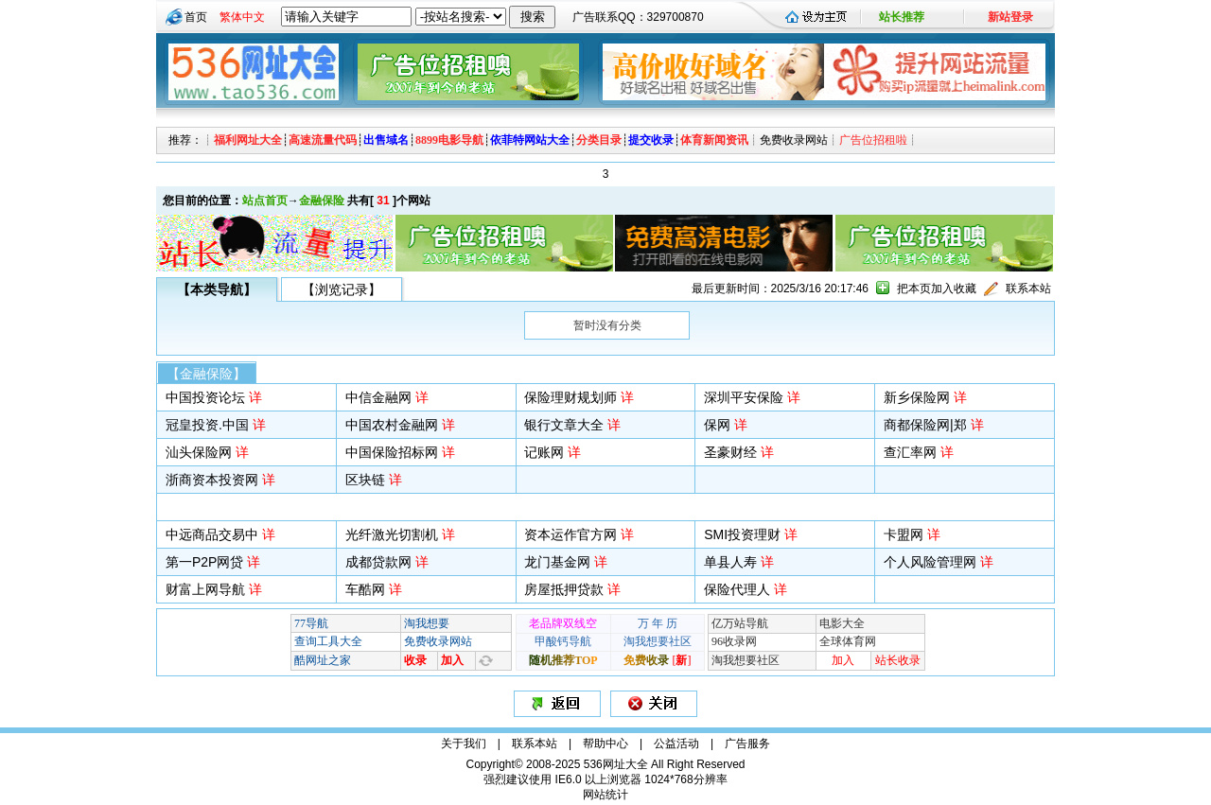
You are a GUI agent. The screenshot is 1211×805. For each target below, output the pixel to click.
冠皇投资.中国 (207, 424)
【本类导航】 (216, 289)
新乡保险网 (917, 397)
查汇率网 (910, 452)
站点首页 (265, 200)
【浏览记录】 (341, 289)
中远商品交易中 (212, 534)
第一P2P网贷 (204, 561)
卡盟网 (903, 534)
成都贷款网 (378, 561)
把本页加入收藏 (936, 288)
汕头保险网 (199, 452)
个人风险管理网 (930, 561)
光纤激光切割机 (391, 534)
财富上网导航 (205, 589)
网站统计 (605, 794)
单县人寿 (730, 561)
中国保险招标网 (391, 452)
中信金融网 (378, 397)
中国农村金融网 (391, 424)
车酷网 (365, 589)
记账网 (544, 452)
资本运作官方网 (570, 534)
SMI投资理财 (742, 534)
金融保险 (321, 200)
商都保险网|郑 (925, 424)
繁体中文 (242, 17)
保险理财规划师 (570, 397)
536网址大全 (616, 764)
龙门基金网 (557, 561)
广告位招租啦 (873, 140)
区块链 (365, 479)
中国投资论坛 (205, 397)
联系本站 (1028, 288)
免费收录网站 (794, 140)
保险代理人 (737, 589)
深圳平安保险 (743, 397)
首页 (195, 17)
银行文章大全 (564, 424)
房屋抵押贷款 (564, 589)
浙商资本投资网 (212, 479)
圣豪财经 (730, 452)
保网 (717, 424)
